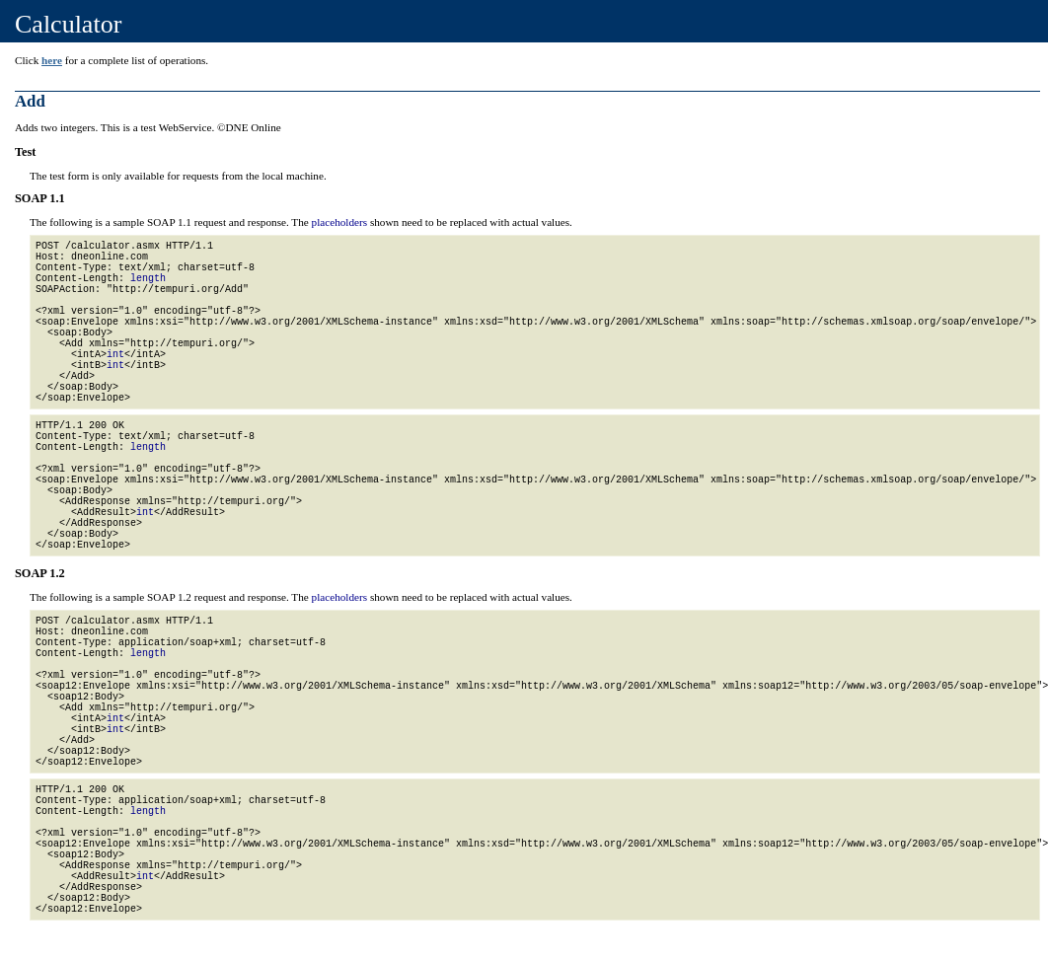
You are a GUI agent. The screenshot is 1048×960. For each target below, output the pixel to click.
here (51, 60)
